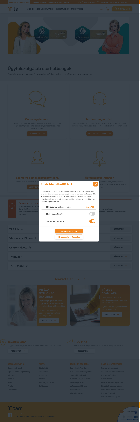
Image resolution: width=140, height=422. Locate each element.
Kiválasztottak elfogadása (69, 237)
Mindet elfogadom (69, 231)
